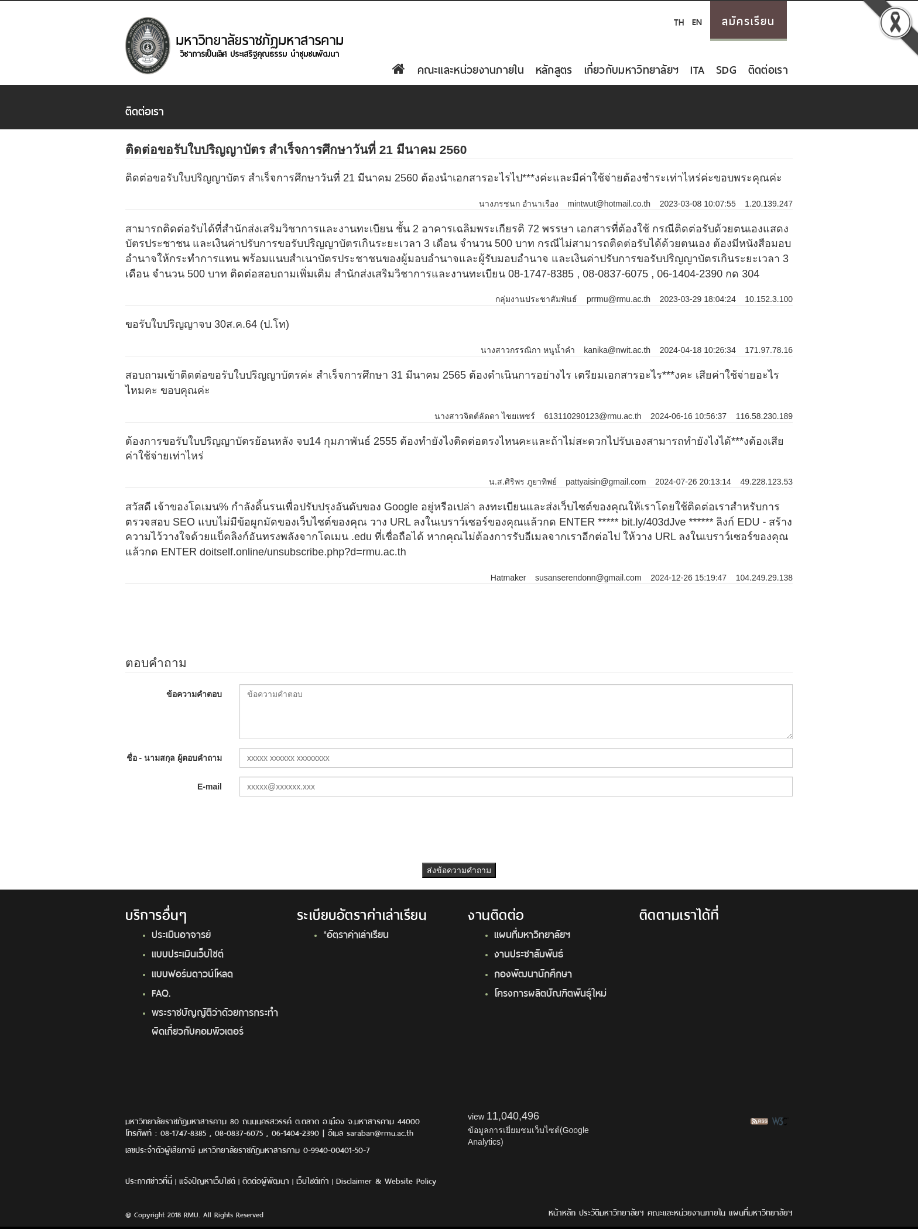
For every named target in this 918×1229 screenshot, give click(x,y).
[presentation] (459, 828)
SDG (726, 68)
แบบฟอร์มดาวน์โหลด (192, 972)
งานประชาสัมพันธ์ (528, 953)
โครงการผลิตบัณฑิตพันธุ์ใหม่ (550, 992)
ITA (697, 68)
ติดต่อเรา (768, 68)
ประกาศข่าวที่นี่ (148, 1180)
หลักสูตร (554, 68)
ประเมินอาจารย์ (181, 933)
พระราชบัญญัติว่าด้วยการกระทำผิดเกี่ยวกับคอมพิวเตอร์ (215, 1020)
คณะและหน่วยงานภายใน (470, 68)
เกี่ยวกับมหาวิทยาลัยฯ (631, 68)
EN (697, 21)
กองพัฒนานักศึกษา (533, 972)
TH (679, 21)
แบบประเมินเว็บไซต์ (188, 953)
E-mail (209, 786)
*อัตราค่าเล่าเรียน (356, 933)
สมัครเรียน (748, 20)
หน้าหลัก (562, 1211)
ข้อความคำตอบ (194, 694)
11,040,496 (513, 1116)
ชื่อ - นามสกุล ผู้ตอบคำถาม (174, 758)
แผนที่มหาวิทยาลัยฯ (532, 933)
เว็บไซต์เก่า (312, 1180)
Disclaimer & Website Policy (386, 1180)
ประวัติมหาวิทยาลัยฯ (611, 1211)
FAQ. (161, 992)
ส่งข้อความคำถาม (459, 870)
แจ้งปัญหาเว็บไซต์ (207, 1180)
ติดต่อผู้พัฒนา (265, 1180)
